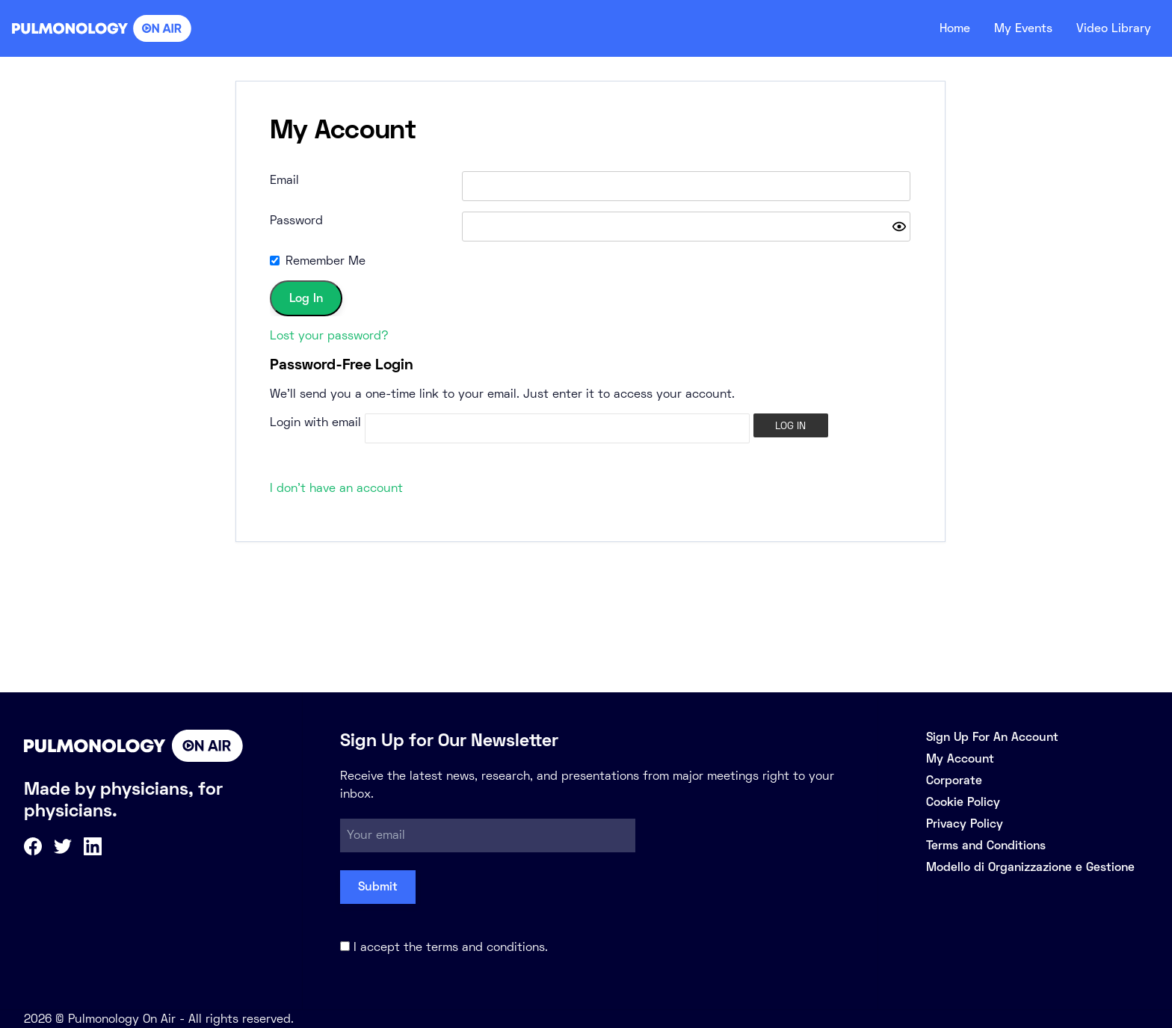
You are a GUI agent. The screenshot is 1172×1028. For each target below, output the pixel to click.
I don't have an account (336, 487)
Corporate (954, 780)
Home (942, 28)
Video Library (1111, 28)
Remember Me (326, 260)
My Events (1015, 28)
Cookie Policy (963, 801)
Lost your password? (329, 335)
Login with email (315, 422)
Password (296, 220)
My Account (960, 758)
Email (284, 179)
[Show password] (899, 226)
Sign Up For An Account (992, 736)
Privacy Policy (964, 823)
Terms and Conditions (986, 845)
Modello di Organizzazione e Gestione (1030, 867)
